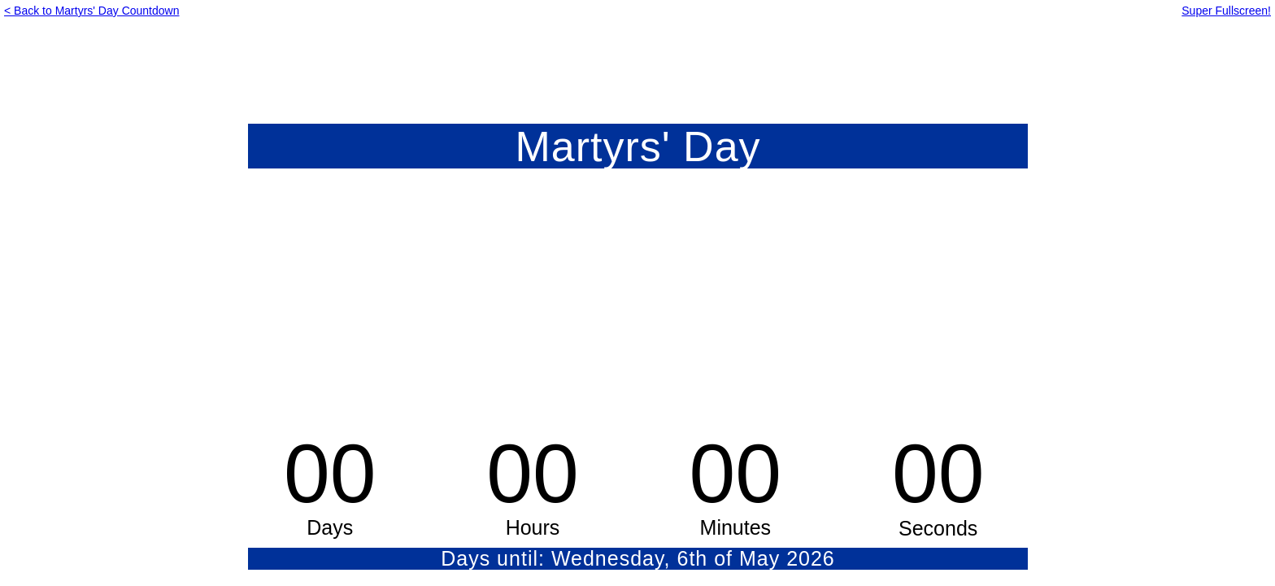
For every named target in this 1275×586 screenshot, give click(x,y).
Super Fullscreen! (1226, 10)
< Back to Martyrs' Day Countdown (91, 10)
